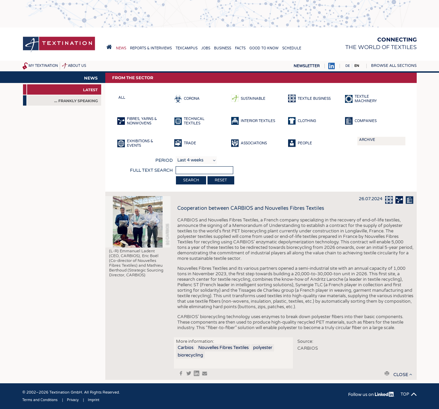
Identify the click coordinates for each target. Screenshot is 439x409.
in (196, 373)
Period (164, 160)
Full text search (151, 170)
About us (77, 66)
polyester (262, 347)
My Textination (43, 66)
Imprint (93, 400)
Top (405, 394)
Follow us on (371, 394)
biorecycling (190, 355)
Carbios (185, 347)
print (386, 373)
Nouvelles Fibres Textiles (223, 347)
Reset (221, 180)
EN (356, 66)
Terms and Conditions (40, 400)
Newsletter (307, 66)
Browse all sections (394, 65)
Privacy (73, 400)
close (400, 374)
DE (347, 66)
